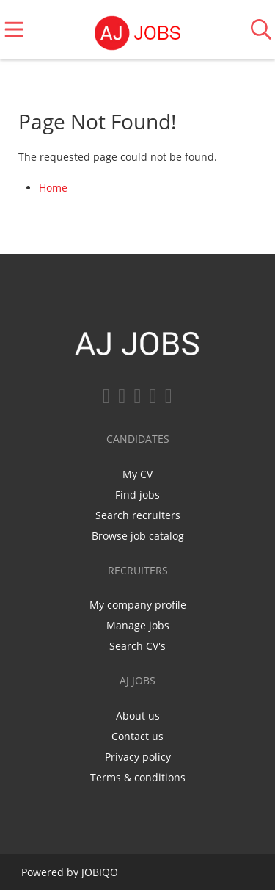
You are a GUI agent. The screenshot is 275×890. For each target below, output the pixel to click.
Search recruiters (137, 515)
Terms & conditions (138, 777)
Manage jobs (137, 625)
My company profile (137, 605)
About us (138, 716)
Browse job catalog (138, 536)
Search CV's (137, 646)
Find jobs (137, 495)
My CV (137, 474)
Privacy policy (138, 757)
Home (53, 188)
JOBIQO (99, 872)
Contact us (137, 736)
